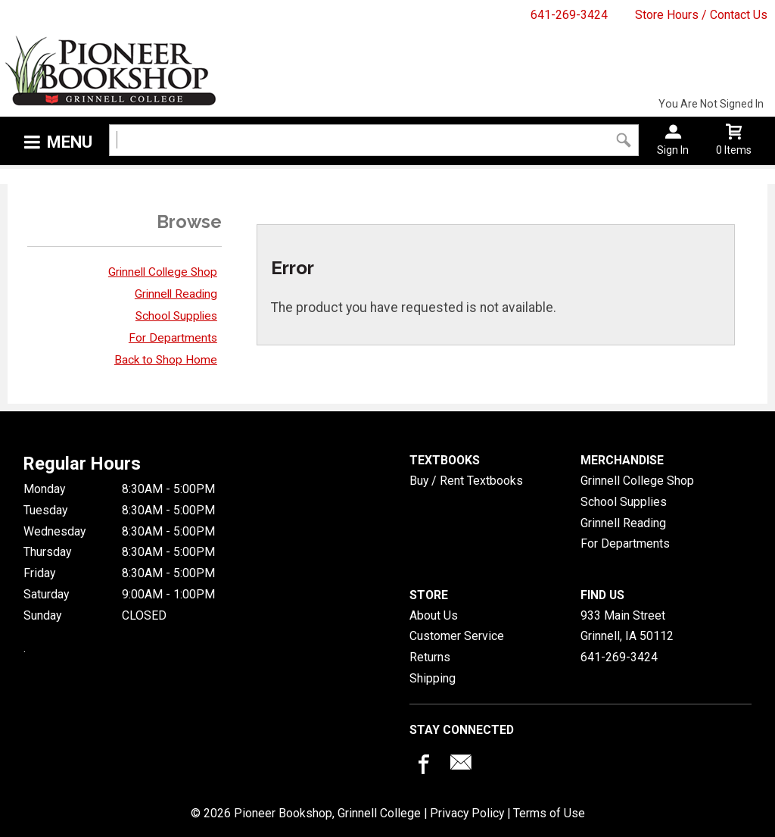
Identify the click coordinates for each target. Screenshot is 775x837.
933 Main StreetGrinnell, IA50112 (627, 626)
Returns (429, 657)
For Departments (173, 338)
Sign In (673, 150)
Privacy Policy (467, 813)
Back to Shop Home (165, 360)
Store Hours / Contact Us (701, 15)
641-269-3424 (569, 15)
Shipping (432, 678)
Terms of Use (549, 813)
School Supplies (176, 316)
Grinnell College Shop (162, 272)
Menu (69, 142)
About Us (433, 615)
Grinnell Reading (176, 294)
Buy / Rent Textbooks (466, 480)
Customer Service (456, 636)
